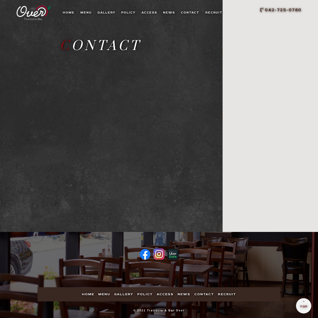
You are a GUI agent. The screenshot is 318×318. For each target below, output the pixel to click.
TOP (304, 306)
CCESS (149, 12)
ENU (86, 12)
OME (68, 12)
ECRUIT (214, 12)
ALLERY (106, 12)
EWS (169, 12)
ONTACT (190, 12)
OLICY (128, 12)
